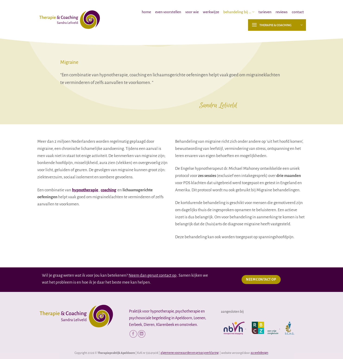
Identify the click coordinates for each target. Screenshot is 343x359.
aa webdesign (259, 353)
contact (298, 12)
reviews (282, 12)
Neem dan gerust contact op (152, 275)
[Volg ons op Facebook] (133, 334)
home (146, 12)
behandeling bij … (238, 12)
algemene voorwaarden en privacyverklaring (189, 353)
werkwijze (211, 12)
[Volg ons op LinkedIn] (141, 334)
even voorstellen (168, 12)
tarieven (264, 12)
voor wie (192, 12)
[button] (277, 25)
